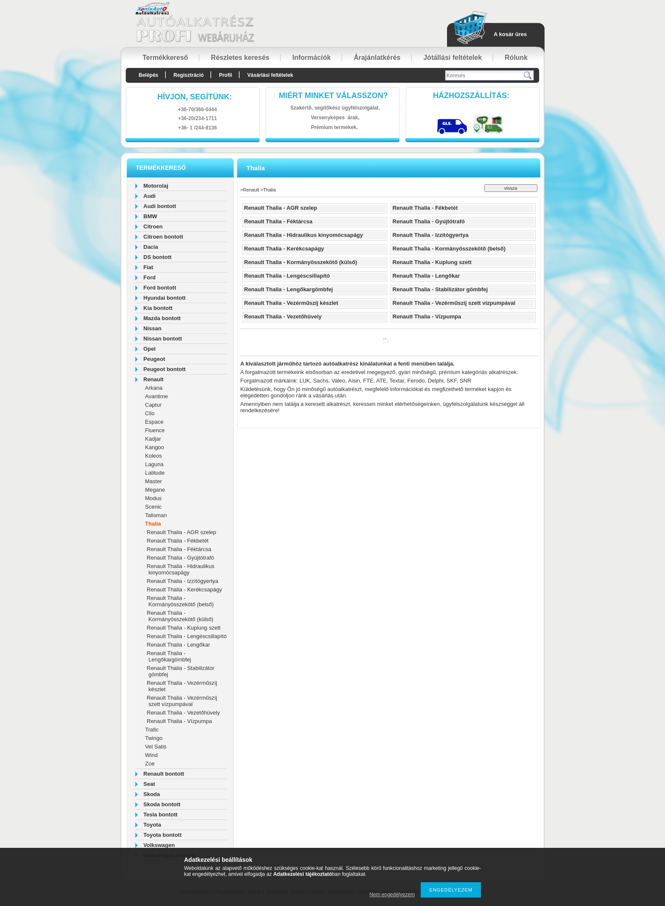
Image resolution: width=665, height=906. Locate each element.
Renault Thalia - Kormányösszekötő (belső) (180, 601)
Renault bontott (163, 774)
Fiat (148, 267)
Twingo (153, 738)
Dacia (150, 247)
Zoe (149, 763)
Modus (153, 498)
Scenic (153, 507)
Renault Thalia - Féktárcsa (179, 549)
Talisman (156, 515)
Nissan (152, 328)
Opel (149, 349)
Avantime (156, 396)
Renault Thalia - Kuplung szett (184, 628)
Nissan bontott (162, 338)
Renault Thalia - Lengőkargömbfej (169, 656)
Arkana (153, 388)
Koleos (153, 456)
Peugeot (154, 359)
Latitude (155, 473)
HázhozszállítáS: (471, 95)
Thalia (153, 524)
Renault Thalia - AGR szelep (181, 532)
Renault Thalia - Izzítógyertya (182, 581)
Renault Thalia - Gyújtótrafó (180, 557)
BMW (150, 216)
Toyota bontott (162, 835)
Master (153, 481)
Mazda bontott (162, 318)
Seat (149, 784)
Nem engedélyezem (392, 895)
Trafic (152, 729)
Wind (151, 755)
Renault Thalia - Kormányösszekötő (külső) (180, 616)
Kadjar (153, 439)
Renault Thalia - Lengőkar (178, 645)
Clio (149, 413)
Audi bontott (159, 206)
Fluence (155, 430)
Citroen (153, 226)
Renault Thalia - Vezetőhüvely (183, 712)
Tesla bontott (160, 814)
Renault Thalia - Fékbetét (178, 540)
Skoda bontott (161, 804)
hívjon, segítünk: (194, 97)
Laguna (154, 464)
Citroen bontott (163, 237)
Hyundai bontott (164, 298)
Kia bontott (158, 308)
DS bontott (157, 257)
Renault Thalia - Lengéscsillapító (186, 636)
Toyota (152, 825)
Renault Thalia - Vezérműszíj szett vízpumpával (182, 701)
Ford (149, 277)
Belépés (148, 75)
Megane (155, 490)
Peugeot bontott (164, 369)
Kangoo (154, 447)
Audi (149, 196)
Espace (154, 422)
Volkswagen (159, 845)
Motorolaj (155, 186)
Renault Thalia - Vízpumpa (179, 721)
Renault (153, 379)
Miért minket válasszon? (333, 95)
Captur (153, 405)
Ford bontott (159, 287)
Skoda (151, 794)
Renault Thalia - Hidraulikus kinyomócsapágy (180, 569)
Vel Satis (156, 746)
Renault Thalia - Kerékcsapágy (184, 589)
